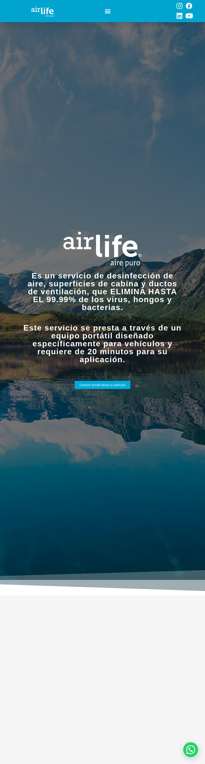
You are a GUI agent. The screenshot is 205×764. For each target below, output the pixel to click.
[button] (108, 11)
